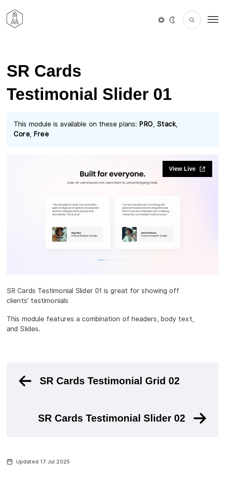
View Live (187, 168)
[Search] (192, 20)
